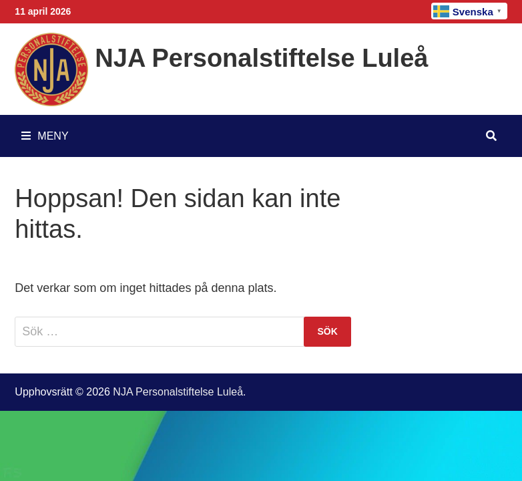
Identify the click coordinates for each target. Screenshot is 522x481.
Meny (44, 136)
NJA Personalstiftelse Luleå (261, 58)
